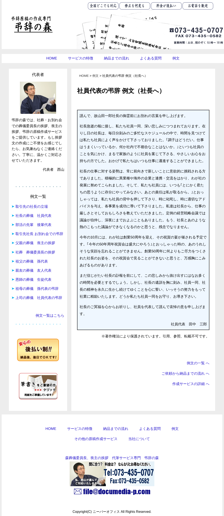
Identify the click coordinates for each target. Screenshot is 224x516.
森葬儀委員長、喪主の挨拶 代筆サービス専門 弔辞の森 (112, 458)
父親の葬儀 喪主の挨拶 (35, 243)
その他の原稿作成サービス (96, 439)
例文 (176, 58)
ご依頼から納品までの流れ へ (185, 373)
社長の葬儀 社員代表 (33, 216)
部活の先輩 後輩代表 (33, 225)
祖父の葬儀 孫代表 (31, 261)
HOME (51, 58)
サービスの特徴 (80, 58)
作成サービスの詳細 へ (190, 384)
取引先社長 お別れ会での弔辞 (39, 234)
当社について (139, 439)
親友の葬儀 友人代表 (33, 270)
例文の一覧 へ (198, 363)
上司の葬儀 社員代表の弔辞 (38, 298)
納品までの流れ (116, 58)
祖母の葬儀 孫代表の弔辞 (37, 289)
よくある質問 (151, 58)
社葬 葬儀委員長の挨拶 (35, 252)
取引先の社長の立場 (31, 207)
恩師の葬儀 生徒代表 (33, 280)
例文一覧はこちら (50, 316)
